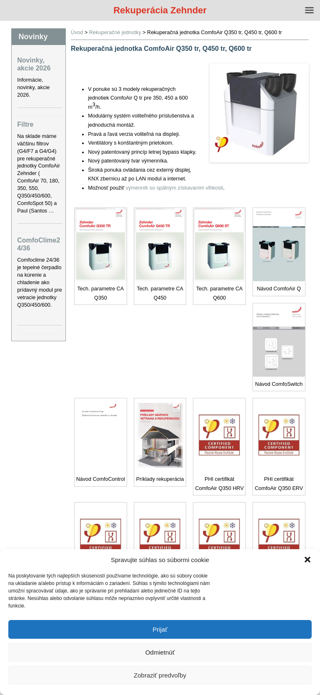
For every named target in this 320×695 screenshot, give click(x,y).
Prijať (160, 629)
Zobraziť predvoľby (160, 675)
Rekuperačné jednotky (115, 32)
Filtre (25, 124)
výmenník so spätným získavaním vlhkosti (174, 188)
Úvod (77, 32)
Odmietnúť (160, 652)
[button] (307, 559)
